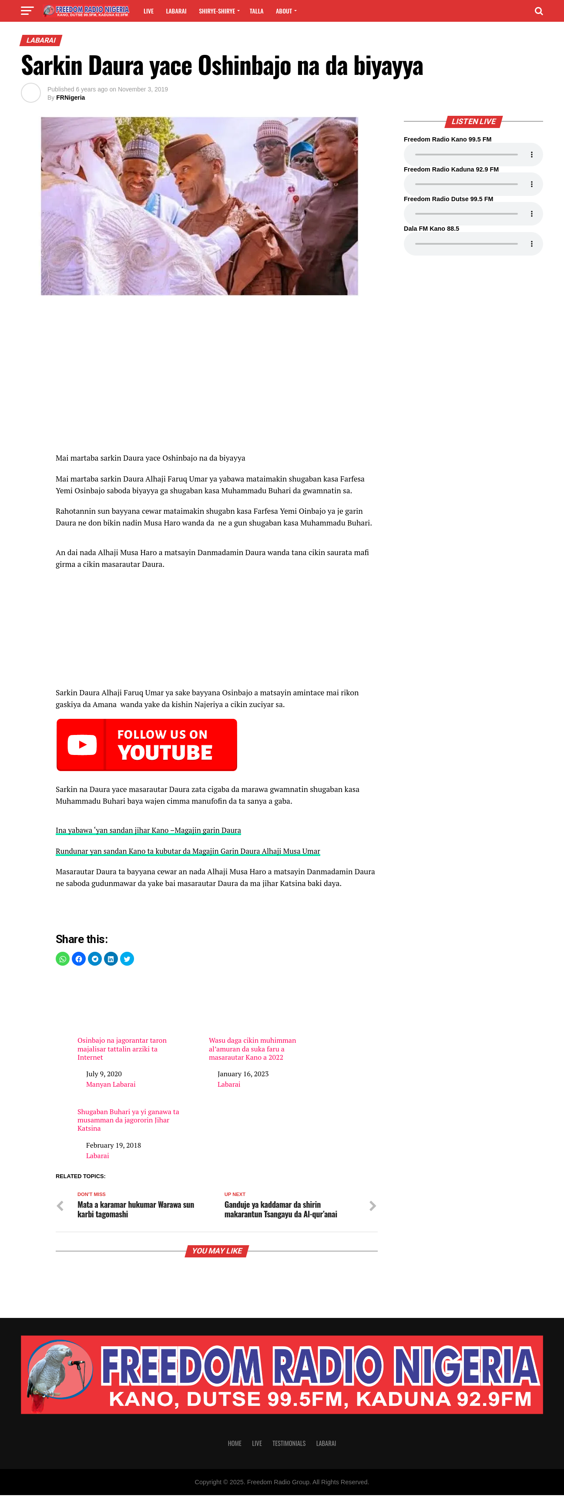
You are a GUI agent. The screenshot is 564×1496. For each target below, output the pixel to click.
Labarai (176, 10)
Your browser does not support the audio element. (473, 154)
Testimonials (289, 1444)
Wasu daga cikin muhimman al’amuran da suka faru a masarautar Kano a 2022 (260, 1017)
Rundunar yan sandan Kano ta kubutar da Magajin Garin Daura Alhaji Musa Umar (194, 851)
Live (149, 10)
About (284, 10)
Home (235, 1444)
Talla (257, 10)
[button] (63, 959)
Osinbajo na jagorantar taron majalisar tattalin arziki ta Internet (128, 1017)
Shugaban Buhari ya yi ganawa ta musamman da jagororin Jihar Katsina (128, 1120)
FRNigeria (70, 97)
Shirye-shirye (217, 10)
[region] (217, 379)
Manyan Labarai (111, 1084)
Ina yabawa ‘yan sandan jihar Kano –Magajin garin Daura (152, 830)
